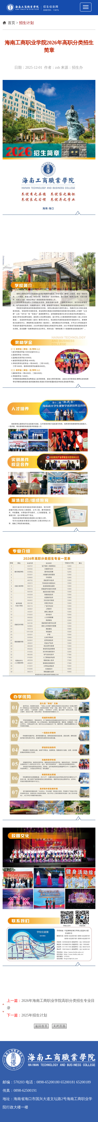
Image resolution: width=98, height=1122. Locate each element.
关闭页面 (59, 1026)
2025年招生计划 (34, 1015)
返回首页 (41, 1026)
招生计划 (26, 23)
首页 (11, 23)
